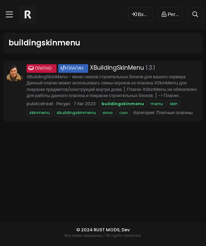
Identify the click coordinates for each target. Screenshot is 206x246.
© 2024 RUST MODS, (99, 230)
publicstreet (40, 103)
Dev (126, 230)
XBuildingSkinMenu (85, 68)
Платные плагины (174, 112)
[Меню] (9, 14)
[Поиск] (195, 15)
